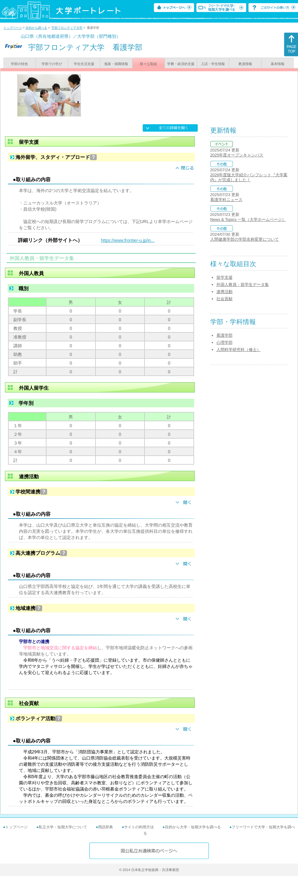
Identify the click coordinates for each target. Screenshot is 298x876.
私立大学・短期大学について (63, 827)
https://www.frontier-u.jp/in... (128, 240)
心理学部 (224, 342)
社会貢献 (224, 298)
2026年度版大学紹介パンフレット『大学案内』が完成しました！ (249, 177)
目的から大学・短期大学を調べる (193, 827)
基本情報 (277, 64)
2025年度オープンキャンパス (237, 155)
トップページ (12, 27)
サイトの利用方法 (139, 827)
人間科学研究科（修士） (238, 349)
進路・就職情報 (116, 64)
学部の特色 (19, 64)
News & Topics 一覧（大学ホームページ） (248, 219)
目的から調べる (36, 27)
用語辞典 (105, 827)
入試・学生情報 (213, 64)
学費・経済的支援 (180, 64)
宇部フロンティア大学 (66, 27)
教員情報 (245, 64)
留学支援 (224, 277)
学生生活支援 (84, 64)
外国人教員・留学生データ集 (242, 284)
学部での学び (52, 64)
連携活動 (224, 291)
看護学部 (224, 335)
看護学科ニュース (226, 199)
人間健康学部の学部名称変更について (244, 239)
